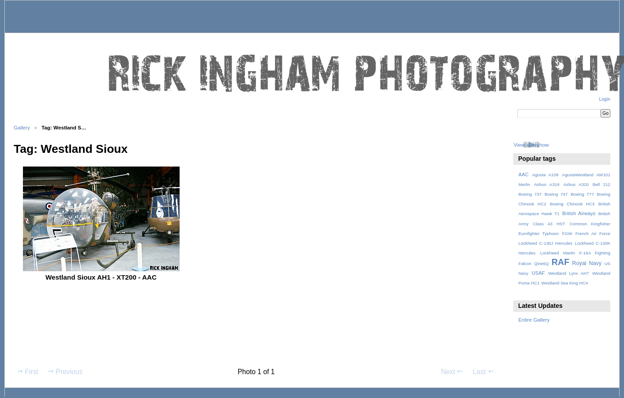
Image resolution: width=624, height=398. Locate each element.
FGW (567, 233)
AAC (524, 174)
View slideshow (531, 145)
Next (452, 371)
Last (483, 371)
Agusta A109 (545, 174)
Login (604, 99)
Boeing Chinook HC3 (572, 203)
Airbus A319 (547, 184)
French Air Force (592, 233)
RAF (560, 262)
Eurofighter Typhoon (539, 233)
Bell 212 (601, 184)
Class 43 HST (549, 223)
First (27, 371)
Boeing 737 (530, 194)
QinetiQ (541, 263)
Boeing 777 (582, 194)
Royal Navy (586, 263)
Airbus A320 (576, 184)
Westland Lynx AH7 (568, 273)
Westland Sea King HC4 (564, 282)
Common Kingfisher (590, 223)
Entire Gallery (534, 319)
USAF (538, 273)
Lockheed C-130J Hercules (545, 243)
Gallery (22, 127)
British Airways (578, 213)
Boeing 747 (556, 194)
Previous (65, 371)
